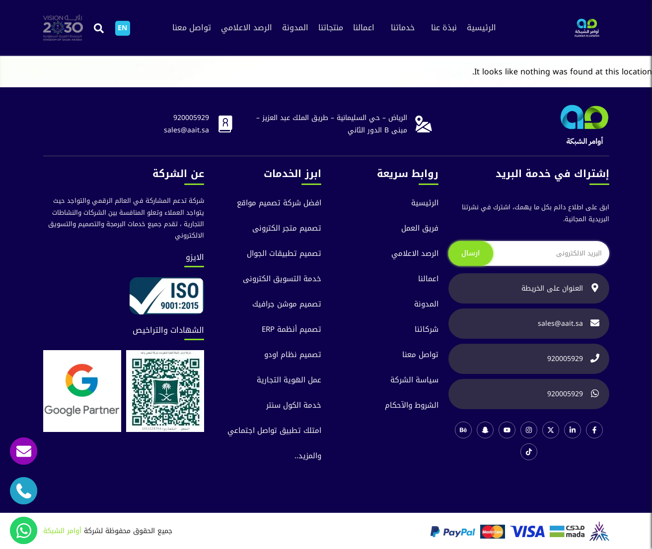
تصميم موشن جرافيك (286, 304)
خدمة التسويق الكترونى (282, 279)
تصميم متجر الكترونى (286, 228)
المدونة (295, 27)
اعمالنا (363, 27)
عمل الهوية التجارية (289, 380)
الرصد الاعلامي (246, 27)
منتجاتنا (330, 27)
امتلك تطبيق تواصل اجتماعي (274, 430)
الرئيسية (481, 27)
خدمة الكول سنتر (293, 405)
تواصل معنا (191, 27)
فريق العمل (419, 228)
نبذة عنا (444, 27)
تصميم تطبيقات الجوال (284, 253)
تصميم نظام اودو (292, 355)
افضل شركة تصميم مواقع (279, 203)
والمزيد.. (307, 456)
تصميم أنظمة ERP (291, 329)
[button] (99, 28)
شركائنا (426, 329)
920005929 (191, 117)
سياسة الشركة (414, 380)
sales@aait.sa (186, 130)
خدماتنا (403, 27)
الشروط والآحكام (411, 405)
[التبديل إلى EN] (122, 28)
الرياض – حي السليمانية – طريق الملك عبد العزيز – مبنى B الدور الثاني (331, 124)
